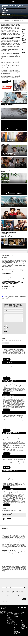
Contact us (22, 612)
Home (1, 20)
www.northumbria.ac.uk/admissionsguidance (10, 282)
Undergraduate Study (10, 612)
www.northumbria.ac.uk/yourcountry (8, 272)
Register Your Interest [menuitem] (6, 14)
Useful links (23, 611)
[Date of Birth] (13, 317)
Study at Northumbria (6, 20)
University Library (9, 619)
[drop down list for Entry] (13, 321)
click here (12, 334)
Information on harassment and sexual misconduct (17, 632)
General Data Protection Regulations (23, 625)
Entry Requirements (5, 12)
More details (9, 514)
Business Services (16, 613)
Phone (5, 326)
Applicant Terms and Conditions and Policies (10, 623)
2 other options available (23, 36)
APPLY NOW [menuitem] (4, 8)
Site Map (15, 633)
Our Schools (9, 615)
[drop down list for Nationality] (13, 319)
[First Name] (13, 308)
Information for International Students (9, 618)
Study (8, 611)
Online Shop (23, 626)
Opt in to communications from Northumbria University (10, 595)
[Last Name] (13, 310)
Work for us (16, 617)
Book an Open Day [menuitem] (5, 10)
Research (15, 614)
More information (6, 359)
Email (4, 324)
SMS (4, 328)
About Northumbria (16, 611)
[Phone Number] (13, 315)
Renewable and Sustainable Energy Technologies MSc (17, 20)
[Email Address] (13, 312)
